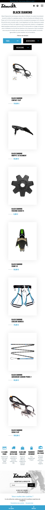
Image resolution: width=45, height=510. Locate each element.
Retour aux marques (22, 35)
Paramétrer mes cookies (17, 503)
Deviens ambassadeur (22, 492)
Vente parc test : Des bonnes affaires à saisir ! (22, 1)
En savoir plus (29, 503)
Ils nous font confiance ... (22, 490)
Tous (12, 40)
